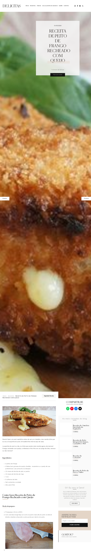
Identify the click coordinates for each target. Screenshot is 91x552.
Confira (75, 431)
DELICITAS (12, 5)
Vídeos (39, 5)
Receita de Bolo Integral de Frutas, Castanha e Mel (81, 442)
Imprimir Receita (49, 396)
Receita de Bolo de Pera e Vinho (81, 471)
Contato (66, 5)
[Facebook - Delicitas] (77, 6)
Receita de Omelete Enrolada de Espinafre (81, 427)
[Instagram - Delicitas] (75, 6)
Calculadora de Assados (50, 5)
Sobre (60, 5)
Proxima (86, 198)
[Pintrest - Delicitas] (80, 6)
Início (27, 5)
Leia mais (75, 503)
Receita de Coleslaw (77, 456)
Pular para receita (57, 74)
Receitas (32, 5)
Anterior (4, 198)
